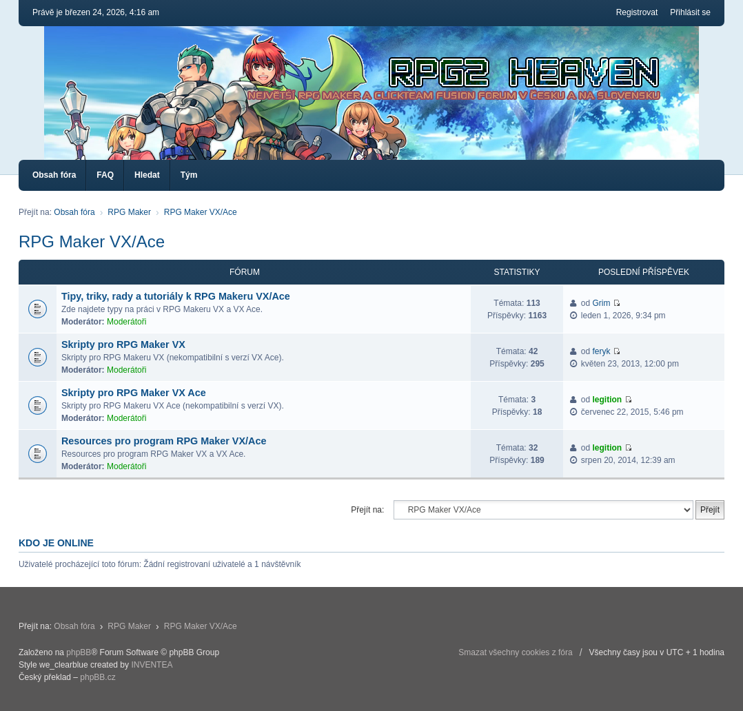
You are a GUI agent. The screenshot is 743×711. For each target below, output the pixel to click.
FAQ (105, 175)
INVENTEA (151, 665)
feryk (602, 351)
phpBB (78, 652)
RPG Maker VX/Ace (200, 212)
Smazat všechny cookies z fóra (515, 652)
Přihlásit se (690, 12)
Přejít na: (367, 510)
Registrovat (637, 12)
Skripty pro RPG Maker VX (123, 344)
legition (607, 399)
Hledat (147, 175)
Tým (189, 175)
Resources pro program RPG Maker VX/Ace (164, 440)
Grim (602, 303)
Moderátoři (126, 322)
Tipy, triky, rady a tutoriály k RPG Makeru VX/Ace (175, 296)
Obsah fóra (54, 175)
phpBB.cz (97, 677)
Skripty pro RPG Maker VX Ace (133, 392)
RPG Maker (129, 212)
